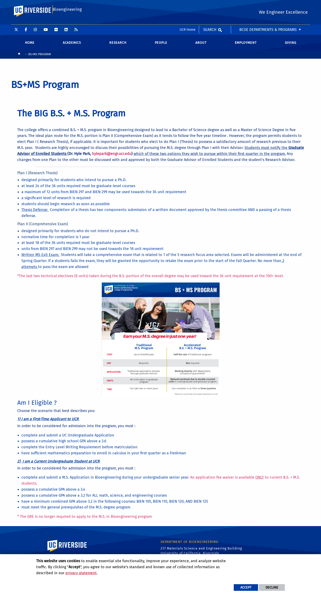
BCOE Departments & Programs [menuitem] (268, 5)
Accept (245, 587)
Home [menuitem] (29, 46)
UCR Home (188, 5)
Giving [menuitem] (290, 46)
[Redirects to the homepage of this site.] (19, 57)
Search (209, 5)
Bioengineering (66, 22)
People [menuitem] (161, 46)
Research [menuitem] (117, 46)
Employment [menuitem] (246, 46)
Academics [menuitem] (72, 46)
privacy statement (81, 573)
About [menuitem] (200, 46)
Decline (272, 587)
